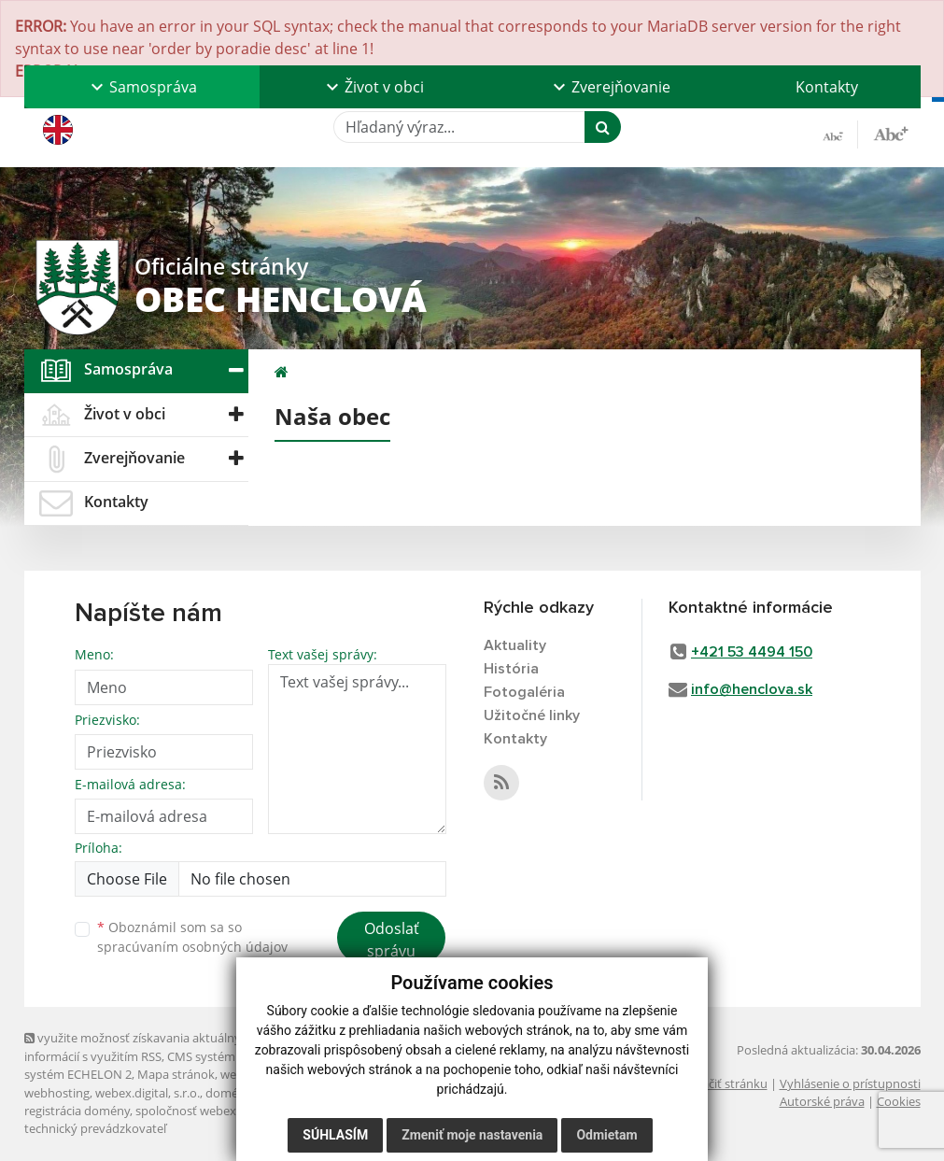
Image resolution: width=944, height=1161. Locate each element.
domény (228, 1092)
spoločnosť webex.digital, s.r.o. (219, 1110)
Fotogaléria (524, 692)
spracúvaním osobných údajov (192, 947)
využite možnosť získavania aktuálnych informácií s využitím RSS (139, 1046)
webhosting (57, 1092)
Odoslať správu (391, 939)
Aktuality (515, 645)
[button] (142, 86)
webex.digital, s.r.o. (147, 1092)
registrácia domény (77, 1110)
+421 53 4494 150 (751, 651)
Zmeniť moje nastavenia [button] (472, 1134)
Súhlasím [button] (335, 1134)
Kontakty (827, 87)
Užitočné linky (532, 715)
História (511, 668)
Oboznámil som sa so (192, 937)
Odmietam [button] (606, 1134)
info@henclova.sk (751, 689)
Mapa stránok (176, 1074)
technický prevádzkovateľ (95, 1128)
